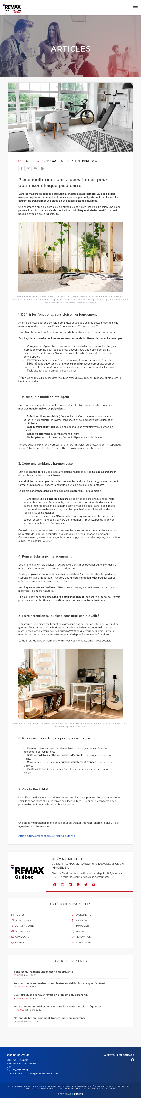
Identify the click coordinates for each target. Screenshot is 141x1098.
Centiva (77, 1094)
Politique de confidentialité (41, 1089)
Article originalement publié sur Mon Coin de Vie (46, 836)
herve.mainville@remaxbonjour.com (37, 1074)
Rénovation (81, 937)
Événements (81, 915)
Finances (79, 920)
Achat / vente (22, 926)
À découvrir (21, 920)
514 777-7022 (20, 1070)
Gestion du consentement (101, 1089)
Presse (78, 931)
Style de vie (81, 942)
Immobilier (80, 926)
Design (25, 161)
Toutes (18, 915)
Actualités (20, 931)
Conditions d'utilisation (72, 1089)
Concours (20, 937)
